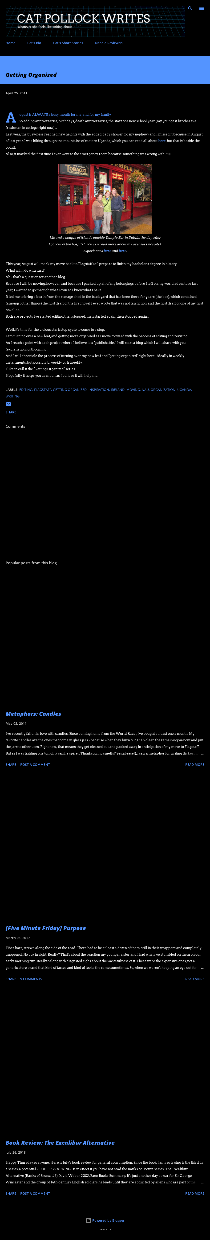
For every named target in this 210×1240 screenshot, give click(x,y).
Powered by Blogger (105, 1220)
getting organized (70, 389)
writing (13, 396)
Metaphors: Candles (33, 713)
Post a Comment (35, 764)
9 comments (31, 979)
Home (10, 43)
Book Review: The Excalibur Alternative (60, 1142)
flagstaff (42, 389)
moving (133, 389)
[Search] (190, 8)
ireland (118, 389)
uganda (184, 389)
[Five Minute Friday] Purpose (46, 928)
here (162, 141)
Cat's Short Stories (68, 43)
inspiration (99, 389)
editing (25, 389)
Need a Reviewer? (109, 43)
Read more (194, 764)
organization (163, 389)
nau (145, 389)
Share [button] (11, 412)
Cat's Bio (34, 43)
